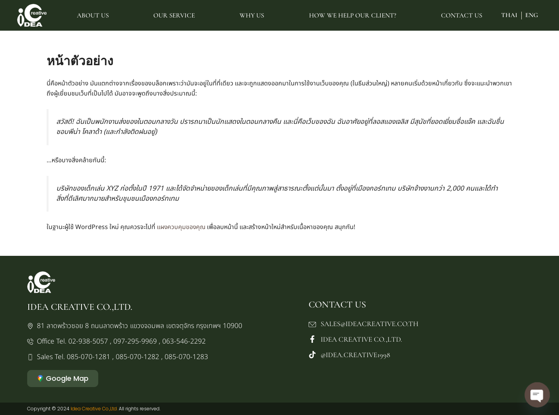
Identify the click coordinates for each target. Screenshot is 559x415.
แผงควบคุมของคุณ (182, 227)
